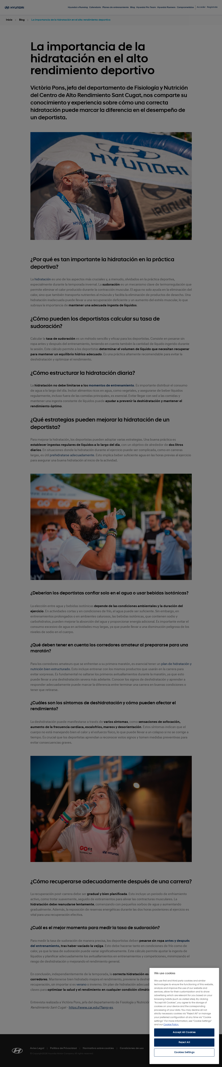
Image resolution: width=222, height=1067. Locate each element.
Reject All (184, 1042)
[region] (184, 1016)
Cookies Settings (184, 1052)
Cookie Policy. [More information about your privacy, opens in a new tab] (171, 1024)
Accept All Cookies (184, 1032)
